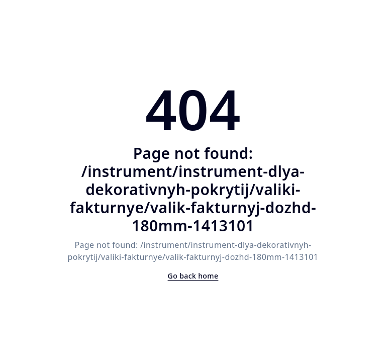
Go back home (193, 276)
